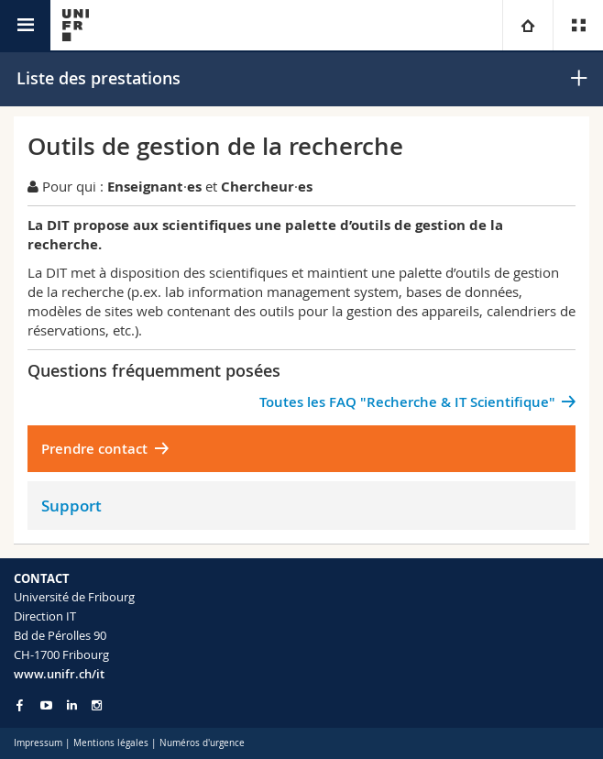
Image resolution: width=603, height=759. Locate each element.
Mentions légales (110, 743)
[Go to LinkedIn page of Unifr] (72, 705)
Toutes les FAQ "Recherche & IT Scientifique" (407, 402)
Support (71, 505)
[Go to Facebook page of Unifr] (20, 705)
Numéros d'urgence (202, 743)
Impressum (38, 743)
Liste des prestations (98, 78)
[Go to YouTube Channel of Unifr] (46, 705)
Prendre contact (94, 448)
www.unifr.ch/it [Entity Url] (59, 674)
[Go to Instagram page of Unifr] (97, 705)
